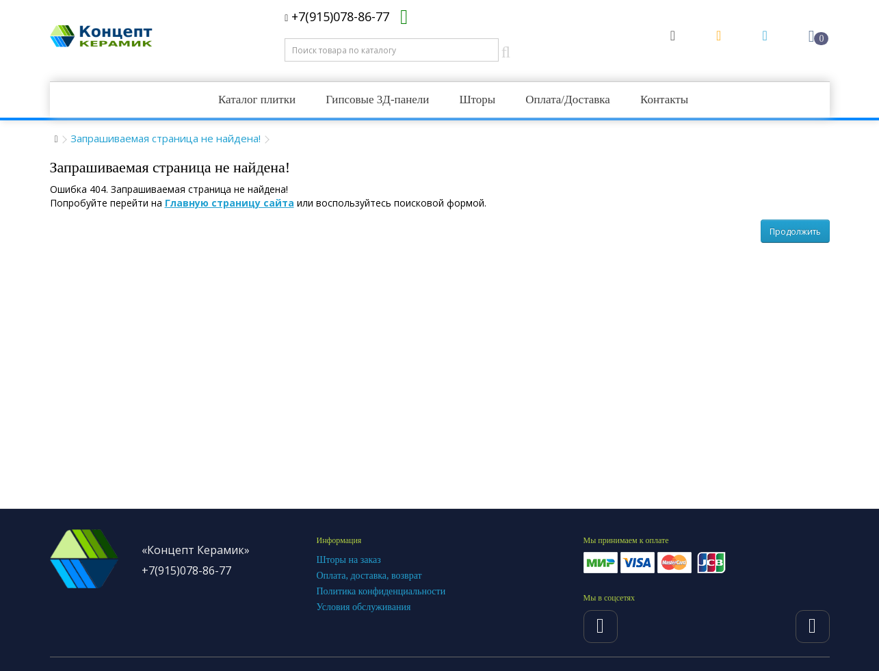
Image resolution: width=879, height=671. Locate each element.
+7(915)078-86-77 (337, 16)
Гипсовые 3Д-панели (377, 99)
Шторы (477, 99)
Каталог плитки (257, 99)
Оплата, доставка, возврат (369, 575)
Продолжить (795, 231)
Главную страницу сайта (229, 202)
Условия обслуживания (364, 607)
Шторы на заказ (349, 560)
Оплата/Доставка (567, 99)
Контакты (664, 99)
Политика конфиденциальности (381, 591)
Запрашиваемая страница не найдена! (165, 138)
